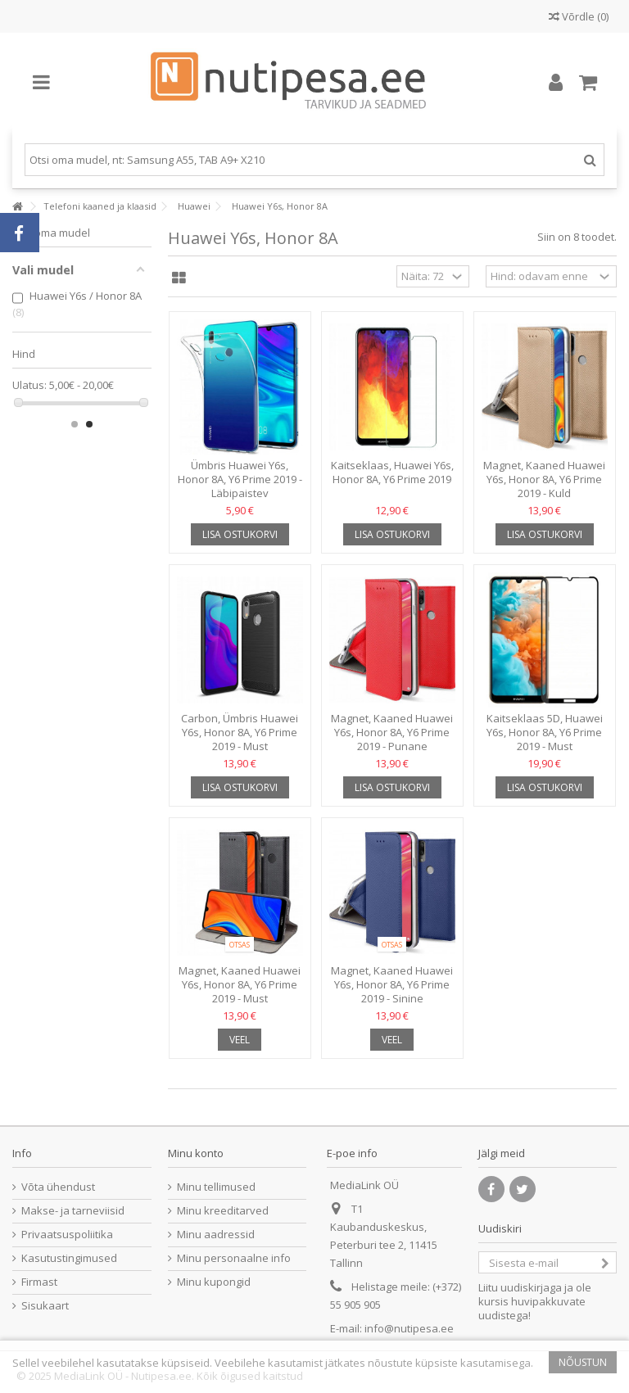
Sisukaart (45, 1306)
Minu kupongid (214, 1282)
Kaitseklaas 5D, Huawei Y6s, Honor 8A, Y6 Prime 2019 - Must (544, 732)
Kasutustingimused (69, 1258)
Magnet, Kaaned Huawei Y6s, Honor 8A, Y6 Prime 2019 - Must (240, 984)
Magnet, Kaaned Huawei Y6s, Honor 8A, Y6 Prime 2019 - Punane (392, 732)
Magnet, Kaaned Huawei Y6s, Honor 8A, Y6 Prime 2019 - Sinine (392, 984)
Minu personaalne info (234, 1258)
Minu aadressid (216, 1234)
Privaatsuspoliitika (67, 1234)
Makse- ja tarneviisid (72, 1211)
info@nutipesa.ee (409, 1328)
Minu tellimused (216, 1187)
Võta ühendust (58, 1187)
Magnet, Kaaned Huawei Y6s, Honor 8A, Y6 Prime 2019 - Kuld (544, 479)
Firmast (39, 1282)
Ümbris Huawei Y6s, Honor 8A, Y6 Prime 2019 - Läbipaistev (240, 479)
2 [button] (89, 424)
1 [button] (74, 424)
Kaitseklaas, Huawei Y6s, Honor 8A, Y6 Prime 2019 (392, 472)
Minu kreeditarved (223, 1211)
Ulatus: (29, 385)
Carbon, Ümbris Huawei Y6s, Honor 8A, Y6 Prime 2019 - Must (239, 732)
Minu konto (196, 1153)
